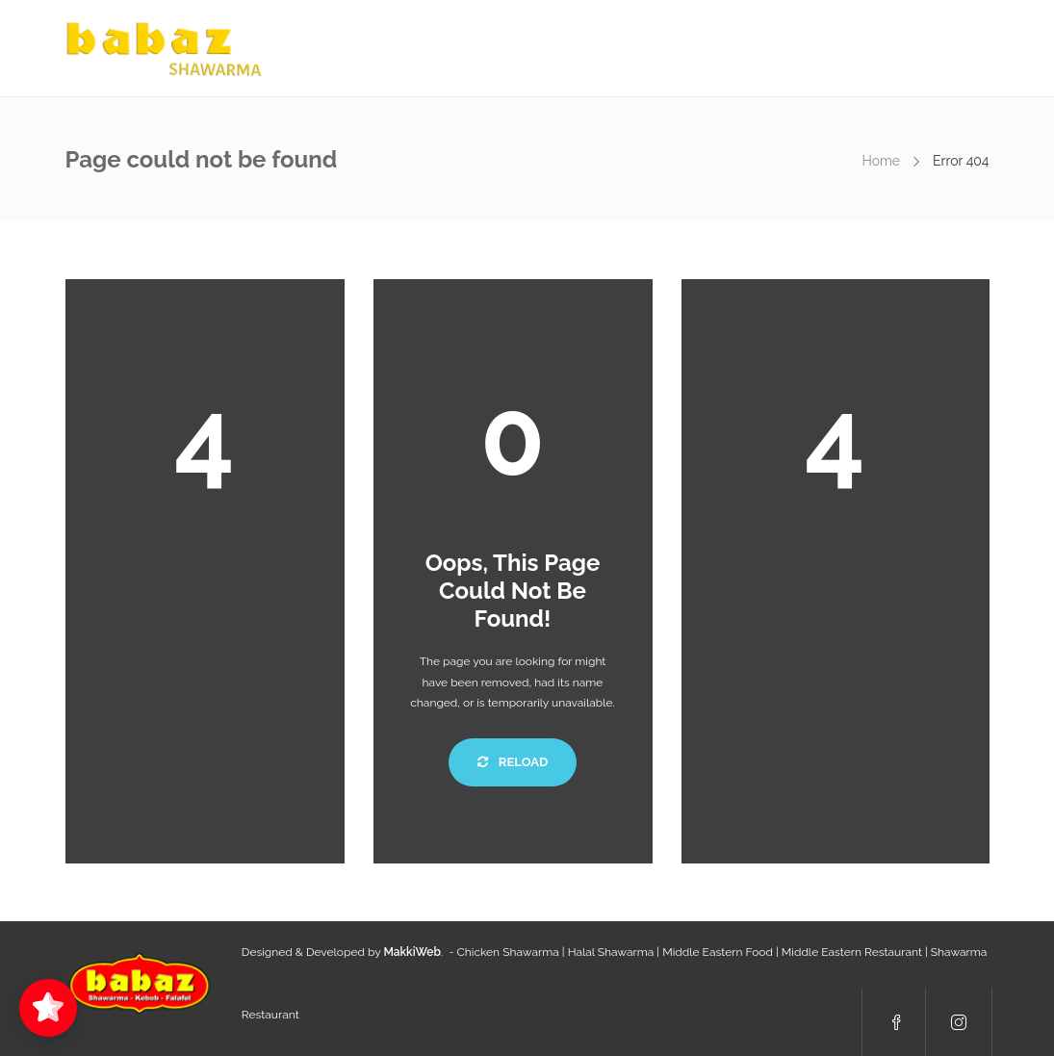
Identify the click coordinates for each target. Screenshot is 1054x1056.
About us (452, 48)
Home (374, 48)
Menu (645, 48)
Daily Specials (554, 48)
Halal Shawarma (611, 952)
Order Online (734, 48)
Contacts (832, 48)
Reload (512, 762)
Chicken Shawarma (508, 952)
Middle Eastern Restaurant (852, 952)
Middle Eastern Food (717, 952)
